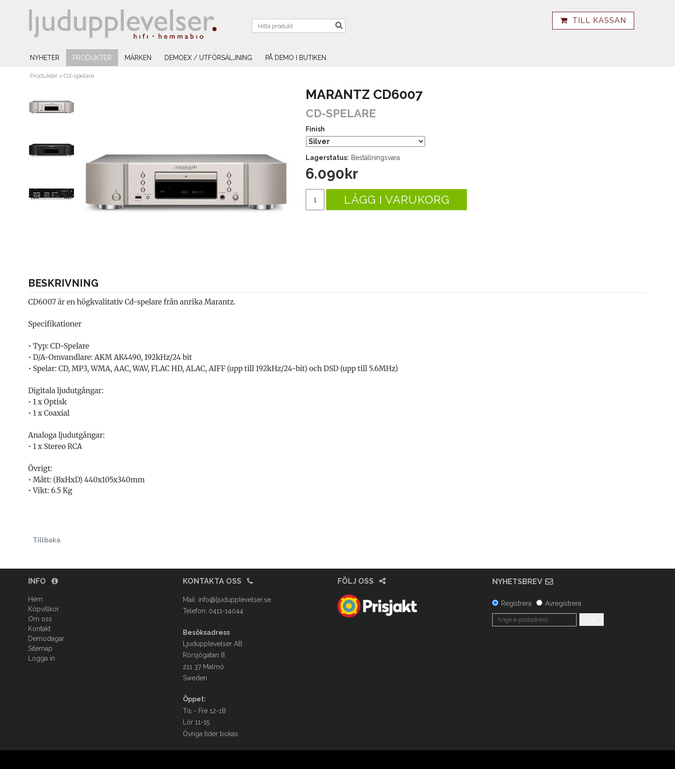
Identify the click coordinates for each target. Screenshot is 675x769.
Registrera (516, 603)
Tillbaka (46, 540)
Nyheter (45, 57)
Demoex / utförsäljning (208, 57)
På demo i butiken (295, 57)
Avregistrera (563, 603)
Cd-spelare (79, 75)
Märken (138, 57)
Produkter (92, 57)
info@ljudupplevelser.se (234, 599)
